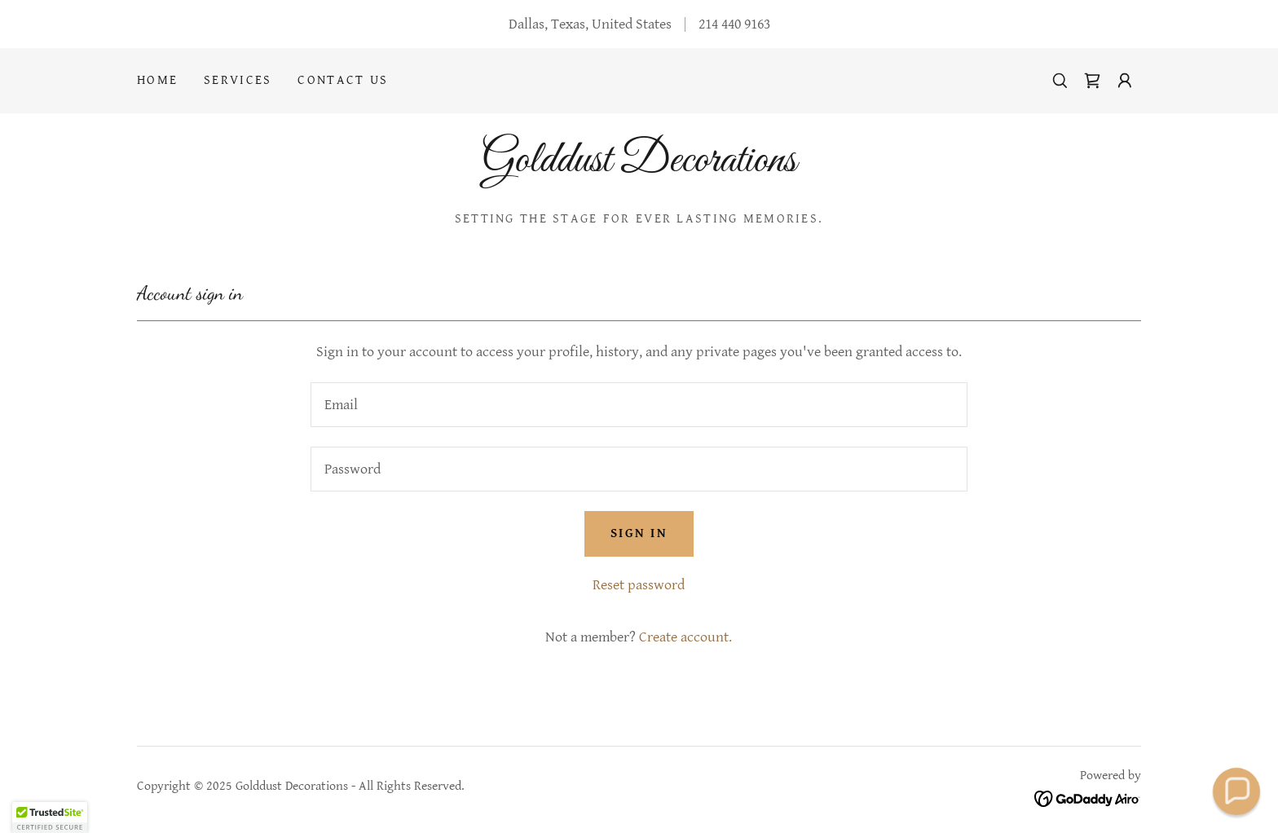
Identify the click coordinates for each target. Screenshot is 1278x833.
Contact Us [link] (342, 80)
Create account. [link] (685, 637)
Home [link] (157, 80)
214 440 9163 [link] (734, 24)
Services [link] (237, 80)
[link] (1092, 80)
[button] (1124, 80)
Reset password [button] (639, 584)
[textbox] (639, 404)
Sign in (639, 533)
